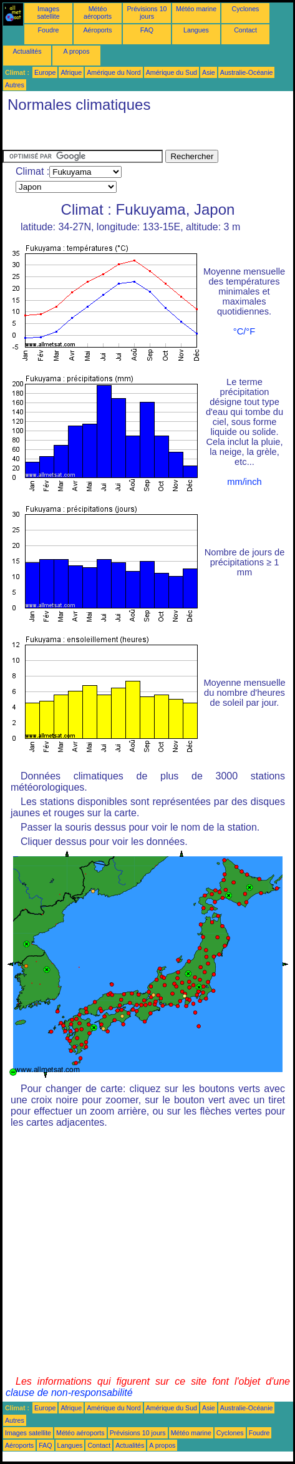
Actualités (26, 51)
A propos (76, 51)
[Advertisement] (102, 134)
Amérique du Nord (113, 72)
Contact (245, 30)
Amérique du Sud (171, 72)
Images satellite (48, 12)
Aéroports (97, 30)
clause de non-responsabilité (69, 1392)
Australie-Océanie (246, 72)
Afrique (71, 72)
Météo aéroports (98, 12)
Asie (208, 72)
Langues (196, 30)
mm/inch (244, 482)
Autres (14, 85)
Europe (45, 72)
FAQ (146, 30)
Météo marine (196, 8)
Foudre (48, 30)
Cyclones (245, 8)
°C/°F (244, 331)
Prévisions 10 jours (147, 12)
